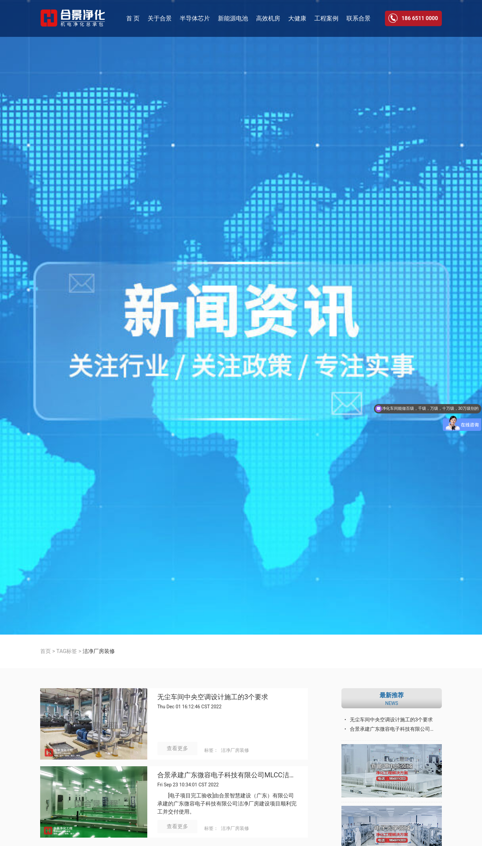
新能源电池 (233, 18)
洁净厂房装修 (235, 750)
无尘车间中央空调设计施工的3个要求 (212, 697)
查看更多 (177, 748)
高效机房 (268, 18)
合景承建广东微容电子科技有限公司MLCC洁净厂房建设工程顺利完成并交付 (227, 775)
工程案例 (326, 18)
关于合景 (160, 18)
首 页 (133, 18)
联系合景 (358, 18)
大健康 (297, 18)
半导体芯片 (195, 18)
